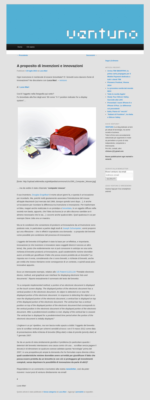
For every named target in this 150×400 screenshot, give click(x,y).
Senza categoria (50, 392)
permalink (80, 392)
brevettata (67, 208)
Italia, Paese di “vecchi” (117, 111)
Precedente (22, 55)
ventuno (63, 80)
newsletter (71, 369)
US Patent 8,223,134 (66, 272)
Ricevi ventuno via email (115, 172)
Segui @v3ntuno (111, 61)
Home (20, 47)
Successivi (91, 55)
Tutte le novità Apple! (116, 94)
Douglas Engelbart (40, 195)
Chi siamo (31, 47)
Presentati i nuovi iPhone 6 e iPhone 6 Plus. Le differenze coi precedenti (119, 105)
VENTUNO (109, 127)
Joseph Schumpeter (72, 228)
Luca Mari (43, 71)
